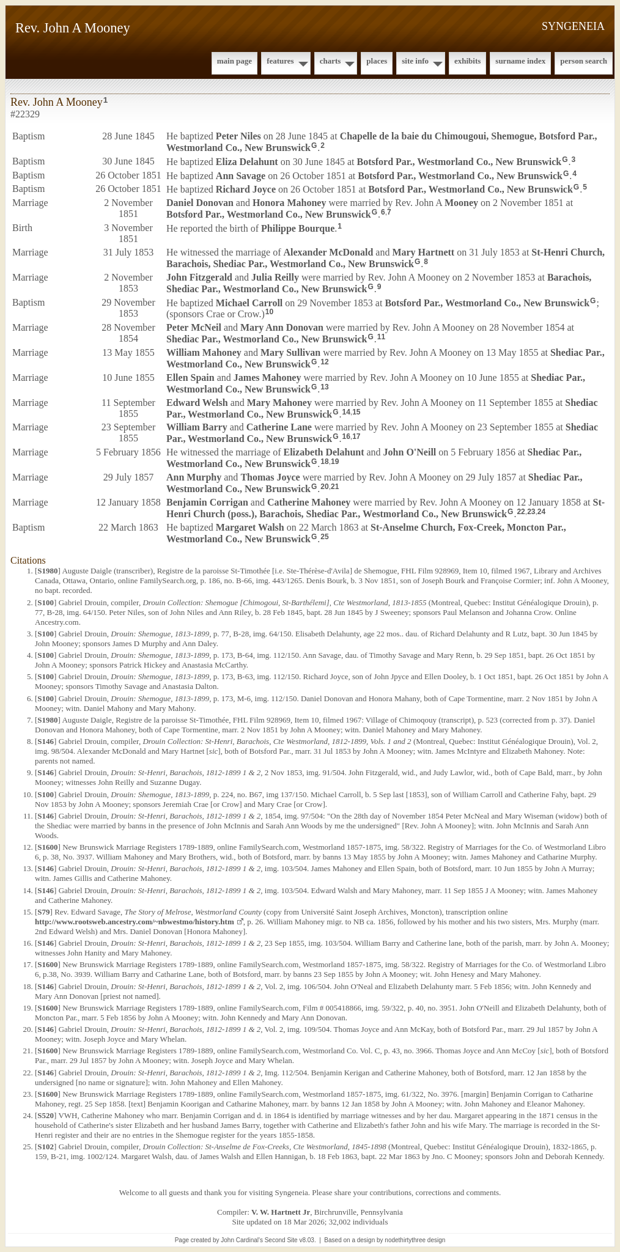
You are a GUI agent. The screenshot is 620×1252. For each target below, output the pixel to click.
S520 (45, 1115)
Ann (240, 175)
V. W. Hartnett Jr (280, 1212)
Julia (275, 277)
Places (376, 60)
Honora (289, 202)
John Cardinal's (242, 1240)
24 (541, 511)
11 (381, 337)
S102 (45, 1146)
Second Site (281, 1240)
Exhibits (467, 60)
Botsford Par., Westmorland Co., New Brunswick (459, 161)
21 (335, 486)
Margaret (250, 527)
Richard (246, 189)
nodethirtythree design (415, 1240)
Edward (197, 402)
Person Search (583, 60)
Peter (238, 136)
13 (324, 387)
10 (269, 311)
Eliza (247, 161)
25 (324, 536)
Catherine (279, 427)
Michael (249, 302)
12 (324, 362)
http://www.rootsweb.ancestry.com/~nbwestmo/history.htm (134, 921)
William (204, 352)
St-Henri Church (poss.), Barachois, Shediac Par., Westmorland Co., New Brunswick (385, 508)
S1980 (47, 570)
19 (335, 461)
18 (324, 461)
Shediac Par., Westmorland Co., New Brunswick (266, 339)
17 (356, 436)
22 (521, 511)
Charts (330, 60)
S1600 (47, 847)
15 (356, 412)
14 (346, 412)
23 (531, 511)
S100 (45, 602)
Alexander (328, 252)
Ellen (190, 377)
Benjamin (207, 502)
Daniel (200, 202)
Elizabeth (323, 452)
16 (346, 436)
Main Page (234, 60)
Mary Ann (281, 327)
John (199, 277)
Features (280, 60)
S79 (43, 911)
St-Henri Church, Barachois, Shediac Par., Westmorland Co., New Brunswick (385, 258)
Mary (423, 252)
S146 (45, 741)
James (267, 377)
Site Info (415, 60)
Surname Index (520, 60)
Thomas (270, 477)
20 (324, 486)
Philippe (297, 228)
